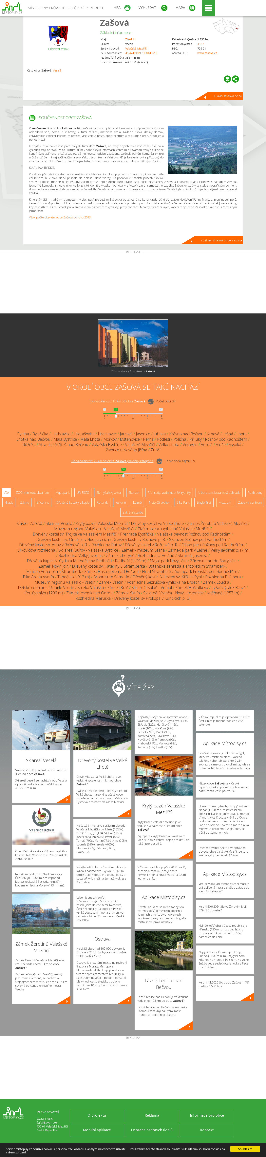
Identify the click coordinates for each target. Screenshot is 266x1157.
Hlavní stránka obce (228, 96)
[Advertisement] (133, 283)
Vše (6, 492)
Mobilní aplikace (97, 1129)
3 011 (200, 44)
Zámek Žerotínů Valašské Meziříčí (217, 523)
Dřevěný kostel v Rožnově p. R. (139, 539)
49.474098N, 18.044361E (141, 53)
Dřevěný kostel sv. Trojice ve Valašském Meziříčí (75, 534)
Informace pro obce (207, 1115)
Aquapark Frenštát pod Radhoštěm (206, 571)
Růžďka (29, 444)
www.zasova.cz (207, 53)
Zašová (114, 22)
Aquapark (62, 492)
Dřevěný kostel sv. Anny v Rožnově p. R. (53, 544)
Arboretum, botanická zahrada (219, 492)
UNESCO (83, 492)
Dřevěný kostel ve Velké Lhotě (157, 523)
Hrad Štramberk (156, 571)
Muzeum (224, 502)
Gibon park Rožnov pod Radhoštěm (213, 544)
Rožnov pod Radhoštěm (226, 439)
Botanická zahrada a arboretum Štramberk (186, 566)
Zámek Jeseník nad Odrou (89, 593)
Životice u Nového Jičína (126, 450)
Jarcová (126, 433)
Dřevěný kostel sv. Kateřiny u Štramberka (108, 566)
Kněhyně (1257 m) (223, 593)
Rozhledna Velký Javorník (81, 555)
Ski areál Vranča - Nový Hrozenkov (173, 593)
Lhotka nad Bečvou (33, 439)
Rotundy (102, 502)
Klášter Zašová (29, 523)
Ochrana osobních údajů (152, 1129)
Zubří (155, 450)
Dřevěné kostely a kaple (72, 502)
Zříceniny (42, 502)
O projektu (96, 1115)
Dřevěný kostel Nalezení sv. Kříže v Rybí (167, 576)
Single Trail (204, 502)
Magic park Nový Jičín (168, 560)
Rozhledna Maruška (93, 598)
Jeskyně (120, 502)
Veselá (57, 70)
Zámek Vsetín (111, 582)
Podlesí (163, 439)
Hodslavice (61, 433)
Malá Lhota (90, 439)
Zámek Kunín (128, 593)
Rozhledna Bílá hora (223, 576)
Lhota (242, 433)
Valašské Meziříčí (136, 48)
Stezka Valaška (91, 587)
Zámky (24, 502)
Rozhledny (255, 492)
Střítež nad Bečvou (71, 444)
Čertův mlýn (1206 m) (44, 593)
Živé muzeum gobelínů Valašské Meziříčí (173, 528)
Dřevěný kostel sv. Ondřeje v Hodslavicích (72, 539)
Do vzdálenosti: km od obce (117, 401)
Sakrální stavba (133, 512)
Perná (148, 439)
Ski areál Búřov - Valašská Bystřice (88, 550)
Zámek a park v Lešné (187, 550)
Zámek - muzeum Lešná (143, 550)
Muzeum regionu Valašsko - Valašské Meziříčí (94, 528)
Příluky (196, 439)
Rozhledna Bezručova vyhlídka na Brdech (163, 582)
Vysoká (235, 444)
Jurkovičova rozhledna (35, 550)
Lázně (137, 502)
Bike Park (182, 502)
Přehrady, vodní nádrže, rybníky (169, 492)
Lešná (228, 433)
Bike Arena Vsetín (38, 576)
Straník (45, 444)
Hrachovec (107, 433)
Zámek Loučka (216, 582)
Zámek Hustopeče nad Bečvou (111, 571)
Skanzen (134, 492)
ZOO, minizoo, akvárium (32, 492)
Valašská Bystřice (107, 444)
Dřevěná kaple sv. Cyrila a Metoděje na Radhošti (69, 560)
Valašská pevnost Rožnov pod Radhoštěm (194, 534)
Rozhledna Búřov (106, 544)
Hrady (9, 502)
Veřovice (190, 444)
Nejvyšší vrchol (159, 502)
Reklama (152, 1115)
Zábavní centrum (250, 502)
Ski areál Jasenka (192, 555)
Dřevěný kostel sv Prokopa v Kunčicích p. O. (152, 598)
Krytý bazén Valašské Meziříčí (102, 523)
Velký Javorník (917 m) (230, 550)
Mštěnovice (130, 439)
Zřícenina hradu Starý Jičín (213, 560)
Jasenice (143, 433)
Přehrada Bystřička (137, 534)
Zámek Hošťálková (191, 587)
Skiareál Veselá (59, 523)
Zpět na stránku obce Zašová (221, 240)
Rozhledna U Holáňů (156, 555)
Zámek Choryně (120, 555)
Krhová (213, 433)
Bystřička (40, 433)
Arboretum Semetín (111, 576)
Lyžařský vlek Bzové (229, 587)
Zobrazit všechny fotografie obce (133, 371)
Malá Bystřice (65, 439)
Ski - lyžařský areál (108, 492)
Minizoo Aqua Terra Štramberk (53, 571)
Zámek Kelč (117, 587)
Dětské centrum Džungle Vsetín (46, 587)
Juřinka (160, 433)
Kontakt (207, 1129)
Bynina (23, 433)
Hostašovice (84, 433)
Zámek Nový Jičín (54, 566)
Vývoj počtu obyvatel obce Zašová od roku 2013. (60, 217)
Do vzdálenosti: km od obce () (112, 461)
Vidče (221, 444)
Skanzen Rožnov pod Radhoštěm (198, 539)
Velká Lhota (169, 444)
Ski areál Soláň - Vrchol (152, 587)
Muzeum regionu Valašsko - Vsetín (65, 582)
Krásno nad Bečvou (186, 433)
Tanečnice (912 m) (73, 576)
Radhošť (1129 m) (130, 560)
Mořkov (110, 439)
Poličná (179, 439)
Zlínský (129, 39)
